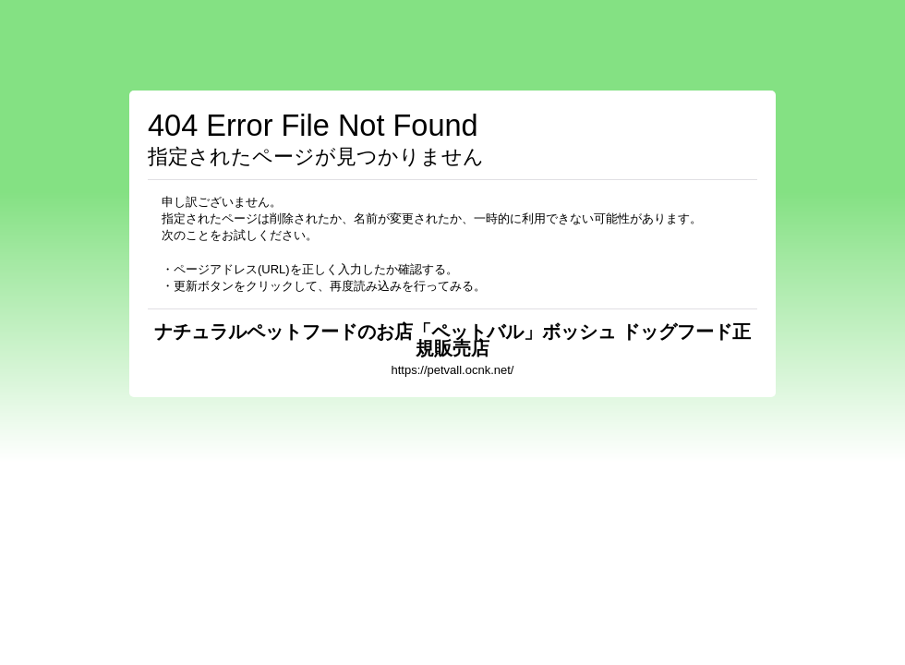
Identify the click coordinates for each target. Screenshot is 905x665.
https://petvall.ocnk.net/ (453, 370)
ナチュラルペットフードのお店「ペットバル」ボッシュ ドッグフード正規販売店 (452, 339)
